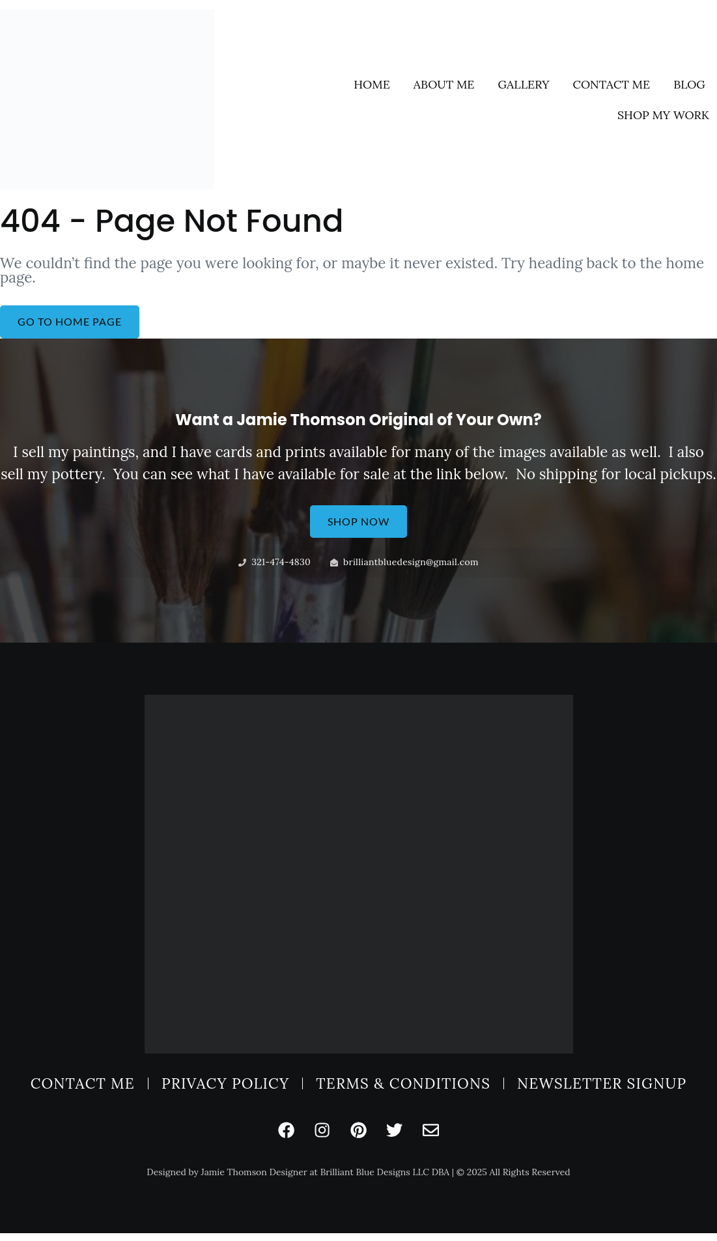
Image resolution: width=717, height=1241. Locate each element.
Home (372, 83)
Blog (689, 83)
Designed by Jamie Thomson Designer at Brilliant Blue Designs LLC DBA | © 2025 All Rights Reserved (358, 1180)
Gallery (523, 83)
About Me (444, 83)
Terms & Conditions (403, 1087)
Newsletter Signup (601, 1087)
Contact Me (612, 83)
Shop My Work (663, 114)
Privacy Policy (225, 1087)
